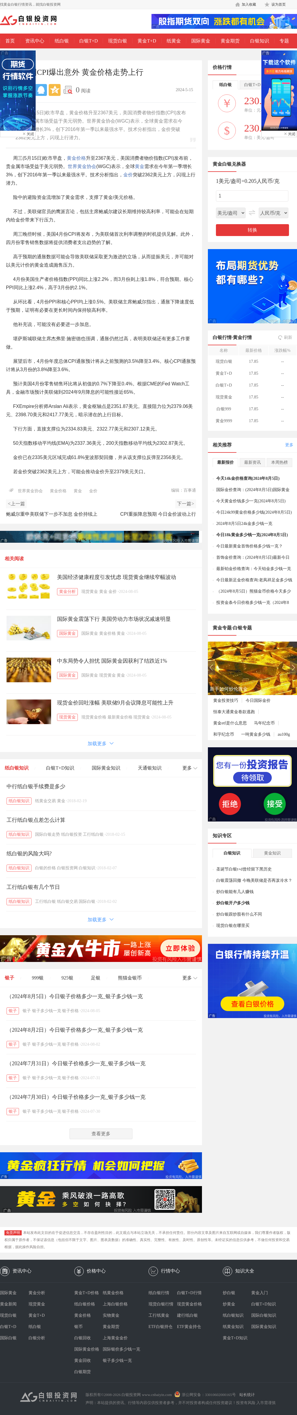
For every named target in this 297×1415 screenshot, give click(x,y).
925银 (67, 977)
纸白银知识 (17, 767)
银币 (78, 1326)
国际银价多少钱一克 (117, 1349)
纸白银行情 (158, 1293)
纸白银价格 (84, 1304)
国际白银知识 (263, 1315)
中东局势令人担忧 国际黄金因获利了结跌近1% (112, 661)
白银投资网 (67, 868)
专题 (284, 40)
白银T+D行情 (189, 1293)
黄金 (139, 166)
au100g (284, 734)
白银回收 (82, 1338)
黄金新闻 (8, 1304)
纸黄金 (174, 40)
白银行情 (222, 337)
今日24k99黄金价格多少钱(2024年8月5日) (254, 512)
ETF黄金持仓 (189, 1326)
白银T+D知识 (60, 767)
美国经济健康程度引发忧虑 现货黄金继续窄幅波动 (116, 577)
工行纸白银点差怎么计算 (36, 820)
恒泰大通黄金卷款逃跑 (234, 712)
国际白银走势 (47, 834)
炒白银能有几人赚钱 (235, 891)
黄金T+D (147, 40)
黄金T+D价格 (86, 1293)
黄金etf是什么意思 (230, 723)
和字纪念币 (223, 734)
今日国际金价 (258, 700)
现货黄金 (89, 591)
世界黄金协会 (82, 166)
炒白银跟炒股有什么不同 (239, 914)
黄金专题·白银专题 (232, 627)
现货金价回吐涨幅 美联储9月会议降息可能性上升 (115, 703)
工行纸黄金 (158, 1315)
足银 (95, 977)
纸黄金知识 (233, 1326)
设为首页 (278, 4)
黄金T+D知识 (235, 1338)
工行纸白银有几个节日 (33, 887)
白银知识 (259, 40)
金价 (128, 174)
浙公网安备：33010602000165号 (209, 1394)
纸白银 (62, 40)
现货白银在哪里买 (232, 925)
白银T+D (88, 40)
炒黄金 (229, 1304)
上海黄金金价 (115, 1338)
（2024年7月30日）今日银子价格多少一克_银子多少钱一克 (76, 1097)
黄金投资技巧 (225, 700)
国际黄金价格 (86, 1349)
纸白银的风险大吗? (29, 854)
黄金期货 (230, 40)
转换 (252, 229)
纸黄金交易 (45, 801)
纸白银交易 (67, 901)
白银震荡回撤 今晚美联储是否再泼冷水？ (254, 880)
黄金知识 (272, 853)
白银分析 (37, 1338)
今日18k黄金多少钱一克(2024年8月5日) (252, 535)
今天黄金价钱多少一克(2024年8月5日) (250, 501)
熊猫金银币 (130, 977)
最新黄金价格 (120, 717)
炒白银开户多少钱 (232, 903)
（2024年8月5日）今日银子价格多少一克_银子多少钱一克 (75, 996)
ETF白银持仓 (160, 1326)
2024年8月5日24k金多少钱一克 (244, 523)
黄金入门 (259, 1293)
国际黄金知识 (106, 767)
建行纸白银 (187, 1315)
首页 (10, 40)
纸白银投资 (71, 834)
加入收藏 (249, 4)
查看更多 (100, 1133)
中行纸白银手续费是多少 (36, 786)
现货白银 (117, 40)
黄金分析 (67, 591)
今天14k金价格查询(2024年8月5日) (247, 478)
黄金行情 (242, 337)
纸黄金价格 (113, 1293)
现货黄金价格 (93, 717)
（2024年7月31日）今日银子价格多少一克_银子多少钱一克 (76, 1063)
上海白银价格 (115, 1304)
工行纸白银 (93, 834)
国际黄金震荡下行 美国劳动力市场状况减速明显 (114, 619)
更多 (289, 445)
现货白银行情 (160, 1304)
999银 (38, 977)
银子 (9, 977)
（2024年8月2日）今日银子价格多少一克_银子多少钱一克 (75, 1030)
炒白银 (229, 1293)
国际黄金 (200, 40)
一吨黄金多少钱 (255, 734)
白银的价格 (45, 868)
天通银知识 (150, 767)
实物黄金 (111, 1315)
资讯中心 (34, 40)
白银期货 (82, 1372)
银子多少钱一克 (46, 1011)
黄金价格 (76, 158)
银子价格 (70, 1011)
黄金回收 (82, 1360)
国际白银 (87, 901)
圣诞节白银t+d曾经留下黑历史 (244, 869)
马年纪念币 (264, 723)
